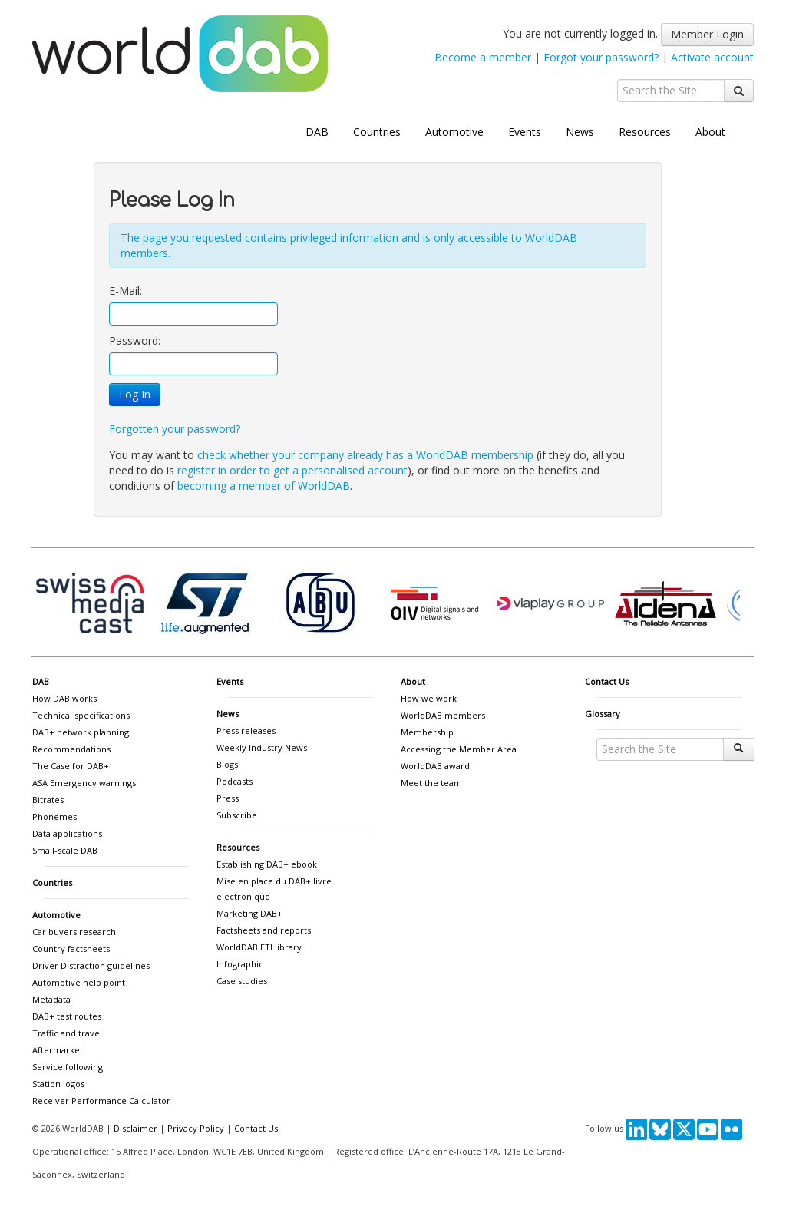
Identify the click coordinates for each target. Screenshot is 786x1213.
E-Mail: (125, 290)
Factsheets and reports (263, 930)
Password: (134, 340)
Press (227, 798)
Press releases (246, 730)
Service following (67, 1067)
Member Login (707, 34)
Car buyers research (74, 931)
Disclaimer (135, 1128)
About (710, 131)
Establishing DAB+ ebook (266, 864)
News (580, 131)
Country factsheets (71, 948)
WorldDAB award (435, 766)
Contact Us (607, 681)
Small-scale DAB (64, 850)
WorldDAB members (443, 715)
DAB (317, 131)
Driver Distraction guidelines (91, 965)
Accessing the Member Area (459, 749)
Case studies (241, 981)
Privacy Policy (195, 1128)
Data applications (67, 833)
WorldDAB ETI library (259, 947)
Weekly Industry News (261, 747)
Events (524, 131)
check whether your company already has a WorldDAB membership (365, 455)
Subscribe (236, 815)
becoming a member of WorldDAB (263, 485)
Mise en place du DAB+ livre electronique (274, 888)
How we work (429, 698)
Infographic (239, 964)
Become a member (482, 57)
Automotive (454, 131)
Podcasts (234, 781)
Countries (377, 131)
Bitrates (48, 799)
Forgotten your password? (174, 428)
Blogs (227, 764)
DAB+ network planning (80, 732)
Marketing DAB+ (249, 913)
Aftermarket (57, 1050)
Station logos (58, 1083)
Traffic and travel (67, 1033)
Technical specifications (81, 715)
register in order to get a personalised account (292, 470)
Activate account (712, 57)
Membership (427, 732)
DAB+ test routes (66, 1016)
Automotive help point (78, 982)
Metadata (51, 999)
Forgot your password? (601, 57)
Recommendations (71, 749)
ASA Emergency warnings (84, 782)
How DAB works (64, 698)
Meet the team (431, 782)
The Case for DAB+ (70, 766)
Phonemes (54, 816)
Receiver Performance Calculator (101, 1100)
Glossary (602, 713)
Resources (645, 131)
